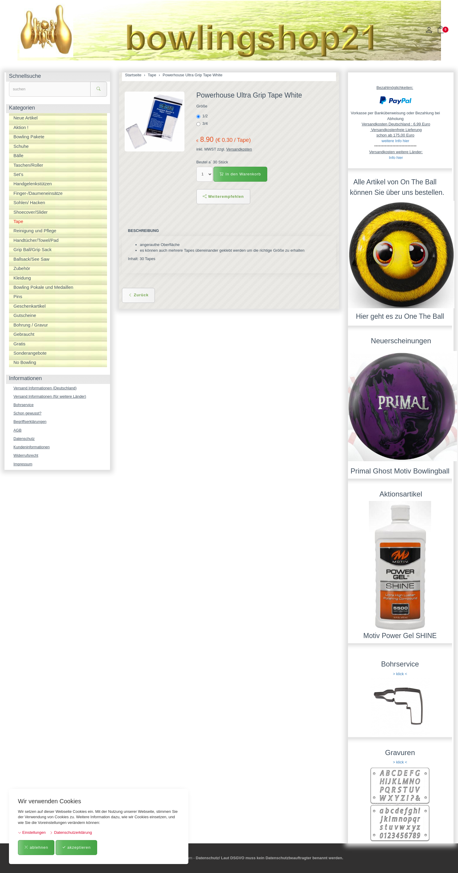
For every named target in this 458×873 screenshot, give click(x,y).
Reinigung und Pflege (34, 230)
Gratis (19, 343)
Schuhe (21, 146)
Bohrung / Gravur (30, 324)
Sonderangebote (30, 353)
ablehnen (36, 847)
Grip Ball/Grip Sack (32, 249)
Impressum (23, 465)
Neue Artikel (25, 117)
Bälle (18, 155)
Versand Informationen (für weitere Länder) (50, 396)
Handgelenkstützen (32, 183)
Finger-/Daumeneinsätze (37, 193)
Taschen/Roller (28, 165)
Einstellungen (32, 832)
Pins (17, 296)
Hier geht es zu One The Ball (400, 316)
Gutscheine (24, 315)
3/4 (202, 123)
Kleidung (22, 277)
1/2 (202, 116)
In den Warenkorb (240, 174)
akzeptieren (76, 847)
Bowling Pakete (28, 136)
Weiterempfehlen (223, 196)
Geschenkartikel (29, 306)
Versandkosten (239, 149)
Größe (201, 106)
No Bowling (24, 362)
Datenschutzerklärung (71, 832)
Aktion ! (20, 127)
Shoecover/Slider (30, 212)
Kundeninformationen (32, 447)
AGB (17, 430)
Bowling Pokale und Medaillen (43, 287)
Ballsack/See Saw (31, 259)
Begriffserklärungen (30, 422)
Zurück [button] (138, 295)
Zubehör (21, 268)
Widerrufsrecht (26, 456)
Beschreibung (143, 230)
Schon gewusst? (27, 413)
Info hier (396, 157)
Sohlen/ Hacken (29, 202)
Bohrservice (23, 405)
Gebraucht (23, 334)
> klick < (400, 674)
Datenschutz (24, 439)
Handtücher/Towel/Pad (36, 240)
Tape (18, 221)
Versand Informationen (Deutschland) (45, 388)
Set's (18, 174)
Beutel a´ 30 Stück (212, 162)
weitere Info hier (395, 141)
